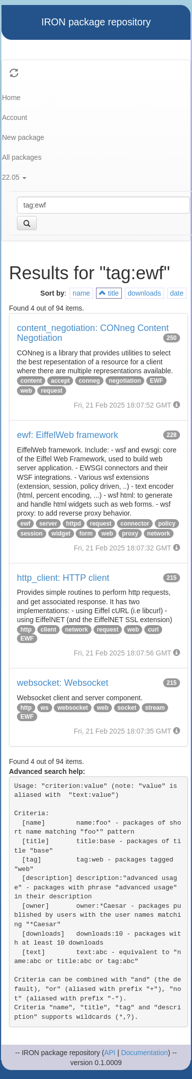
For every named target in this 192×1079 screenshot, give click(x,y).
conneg (89, 380)
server (48, 523)
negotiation (125, 380)
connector (134, 523)
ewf (25, 523)
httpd (73, 523)
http (26, 629)
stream (155, 707)
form (86, 533)
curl (153, 629)
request (51, 390)
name (81, 293)
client (48, 629)
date (177, 293)
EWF (156, 380)
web (26, 390)
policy (167, 523)
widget (61, 533)
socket (126, 707)
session (31, 533)
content (31, 380)
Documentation (144, 1053)
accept (60, 380)
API (109, 1053)
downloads (144, 293)
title (109, 293)
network (158, 533)
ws (45, 707)
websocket (72, 707)
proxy (130, 533)
